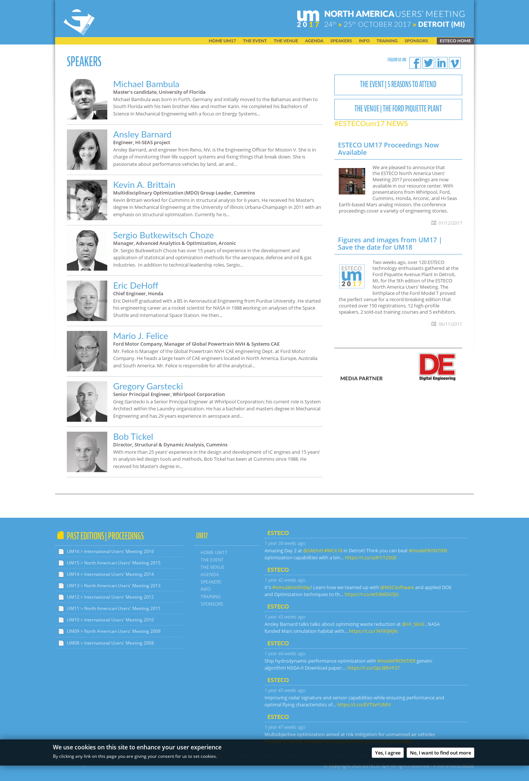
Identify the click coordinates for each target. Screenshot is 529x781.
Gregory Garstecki (148, 386)
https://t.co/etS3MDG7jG (372, 594)
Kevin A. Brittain (144, 184)
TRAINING (387, 40)
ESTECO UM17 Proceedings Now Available (388, 148)
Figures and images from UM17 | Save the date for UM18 (390, 243)
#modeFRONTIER (428, 550)
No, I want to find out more (440, 754)
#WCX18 (333, 550)
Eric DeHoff (135, 285)
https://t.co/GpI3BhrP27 (373, 667)
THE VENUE (286, 40)
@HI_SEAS (413, 624)
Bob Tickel (133, 436)
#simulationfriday (291, 587)
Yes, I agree (387, 754)
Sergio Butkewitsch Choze (163, 234)
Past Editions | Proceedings (105, 535)
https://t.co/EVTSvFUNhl (364, 704)
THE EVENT (255, 40)
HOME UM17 (222, 40)
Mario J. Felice (140, 335)
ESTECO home (455, 40)
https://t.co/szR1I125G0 (370, 557)
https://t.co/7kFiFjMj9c (373, 631)
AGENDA (314, 40)
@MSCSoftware (397, 587)
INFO (364, 40)
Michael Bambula (146, 83)
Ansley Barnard (142, 134)
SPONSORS (416, 40)
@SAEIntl (313, 550)
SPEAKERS (341, 40)
